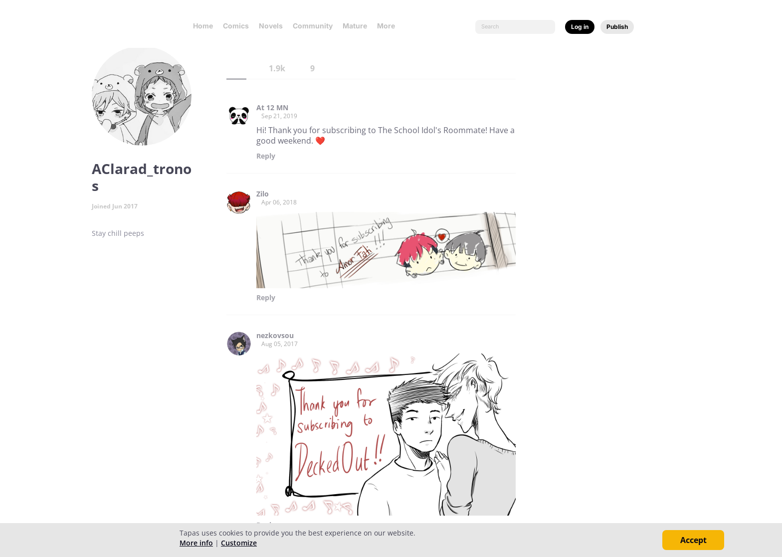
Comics (236, 25)
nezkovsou (275, 335)
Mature (355, 25)
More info (196, 543)
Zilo (262, 193)
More (389, 25)
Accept (693, 540)
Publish (617, 26)
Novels (271, 25)
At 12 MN (272, 107)
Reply (265, 156)
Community (313, 25)
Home (203, 25)
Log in (579, 26)
